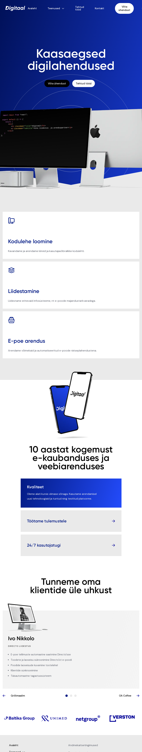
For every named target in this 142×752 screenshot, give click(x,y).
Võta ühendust (124, 8)
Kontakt (99, 8)
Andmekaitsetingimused (83, 745)
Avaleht (32, 8)
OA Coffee (129, 695)
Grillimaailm (14, 695)
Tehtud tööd (79, 8)
